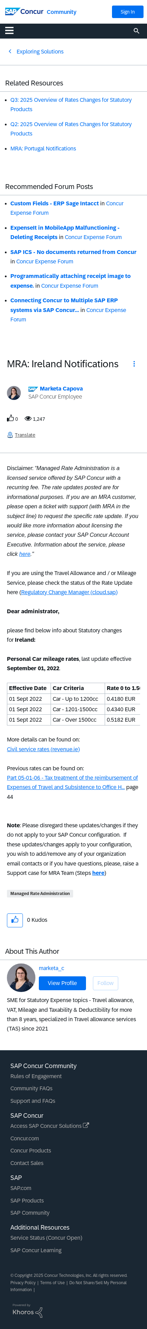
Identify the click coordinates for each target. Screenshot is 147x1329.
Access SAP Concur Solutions (49, 1126)
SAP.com (20, 1188)
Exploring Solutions (40, 52)
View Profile (62, 983)
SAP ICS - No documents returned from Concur (73, 252)
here (25, 554)
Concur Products (30, 1151)
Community (61, 12)
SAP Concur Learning (35, 1250)
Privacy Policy (23, 1282)
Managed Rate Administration (40, 893)
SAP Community (30, 1213)
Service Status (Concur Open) (46, 1238)
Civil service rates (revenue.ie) (43, 749)
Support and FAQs (32, 1101)
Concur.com (24, 1138)
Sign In (128, 12)
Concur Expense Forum (93, 237)
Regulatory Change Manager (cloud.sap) (69, 592)
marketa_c (51, 968)
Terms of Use (52, 1282)
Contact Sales (26, 1163)
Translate (25, 435)
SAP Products (27, 1201)
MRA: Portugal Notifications (43, 148)
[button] (134, 365)
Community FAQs (31, 1088)
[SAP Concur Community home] (24, 11)
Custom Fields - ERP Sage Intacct (54, 203)
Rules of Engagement (36, 1076)
